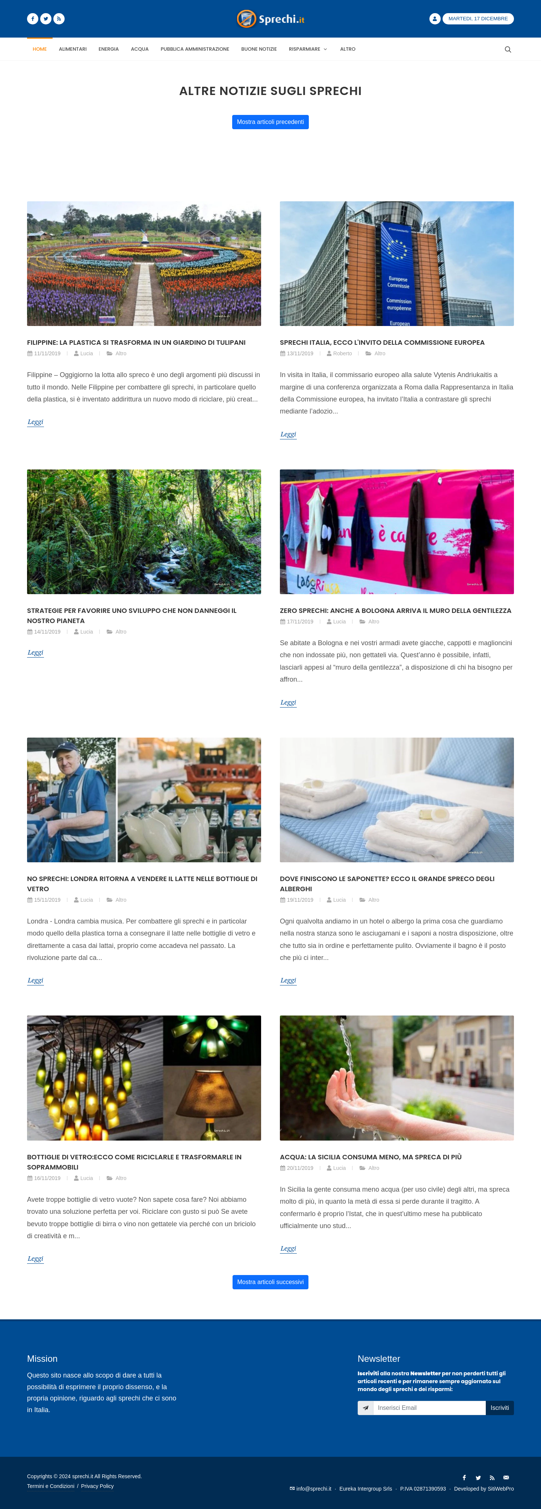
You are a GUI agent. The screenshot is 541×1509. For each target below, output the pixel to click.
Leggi (35, 421)
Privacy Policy (97, 1486)
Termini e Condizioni (50, 1486)
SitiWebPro (501, 1489)
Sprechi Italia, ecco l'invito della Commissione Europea (382, 342)
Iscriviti (500, 1408)
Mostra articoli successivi (270, 1282)
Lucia (83, 353)
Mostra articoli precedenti (270, 122)
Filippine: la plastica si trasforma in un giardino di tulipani (136, 342)
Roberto (339, 353)
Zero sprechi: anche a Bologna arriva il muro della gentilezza (396, 610)
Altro (116, 353)
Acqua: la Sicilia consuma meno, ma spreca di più (371, 1157)
